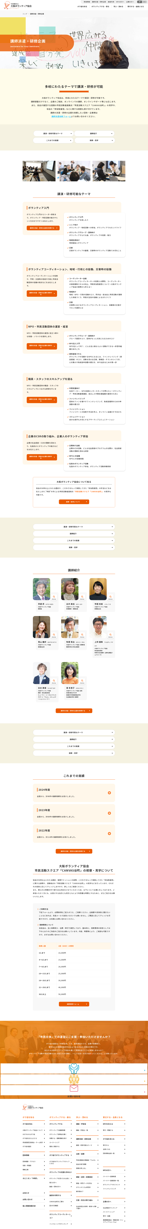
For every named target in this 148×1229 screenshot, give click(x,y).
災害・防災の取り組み (84, 1176)
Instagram (118, 1220)
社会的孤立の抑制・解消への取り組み (86, 1183)
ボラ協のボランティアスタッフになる (59, 1138)
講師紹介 (94, 133)
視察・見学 (94, 140)
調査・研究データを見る (84, 1159)
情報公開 (25, 1146)
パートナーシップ (108, 1188)
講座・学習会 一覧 (82, 1106)
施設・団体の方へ (55, 1162)
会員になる (106, 1125)
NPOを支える (108, 1100)
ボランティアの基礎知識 (57, 1106)
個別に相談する (54, 1122)
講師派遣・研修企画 (99, 2)
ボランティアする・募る (100, 6)
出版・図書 (80, 1130)
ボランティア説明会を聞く (58, 1110)
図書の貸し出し (81, 1144)
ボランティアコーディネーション (60, 1192)
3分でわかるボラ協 (29, 1110)
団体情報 (26, 1131)
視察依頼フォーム (73, 981)
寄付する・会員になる (136, 6)
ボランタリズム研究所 (83, 1163)
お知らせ (26, 1168)
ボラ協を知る (82, 6)
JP (140, 2)
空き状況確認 (53, 1182)
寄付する (106, 1121)
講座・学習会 (81, 1100)
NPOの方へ (120, 2)
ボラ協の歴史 (27, 1122)
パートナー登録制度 (109, 1152)
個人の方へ (53, 1158)
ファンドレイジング (109, 1165)
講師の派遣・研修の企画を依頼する (43, 229)
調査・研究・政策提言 (84, 1153)
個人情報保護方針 (29, 1181)
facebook (118, 1215)
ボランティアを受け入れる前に (59, 1154)
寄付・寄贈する (108, 1106)
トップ (25, 14)
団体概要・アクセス (29, 1137)
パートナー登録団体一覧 (111, 1157)
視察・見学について (73, 502)
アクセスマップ (78, 1213)
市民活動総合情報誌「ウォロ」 (86, 1136)
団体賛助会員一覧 (108, 1129)
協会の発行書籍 (81, 1140)
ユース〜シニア (54, 1118)
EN (144, 2)
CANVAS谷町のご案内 (56, 1177)
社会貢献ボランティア (110, 1184)
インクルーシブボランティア (58, 1200)
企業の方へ (130, 2)
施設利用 (111, 2)
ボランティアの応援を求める (60, 1148)
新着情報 (87, 2)
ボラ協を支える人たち (30, 1114)
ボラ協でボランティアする (59, 1131)
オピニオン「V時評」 (30, 1154)
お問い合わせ (27, 1175)
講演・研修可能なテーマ (52, 133)
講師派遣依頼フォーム (61, 116)
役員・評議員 (27, 1141)
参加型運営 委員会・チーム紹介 (33, 1118)
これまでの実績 (52, 140)
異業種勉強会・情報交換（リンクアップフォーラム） (113, 1197)
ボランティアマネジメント (111, 1161)
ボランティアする (55, 1100)
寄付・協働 (106, 1192)
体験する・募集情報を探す (58, 1114)
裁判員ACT (79, 1167)
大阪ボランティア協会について (33, 1106)
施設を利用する (55, 1171)
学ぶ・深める (118, 6)
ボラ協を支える (108, 1114)
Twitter (118, 1210)
